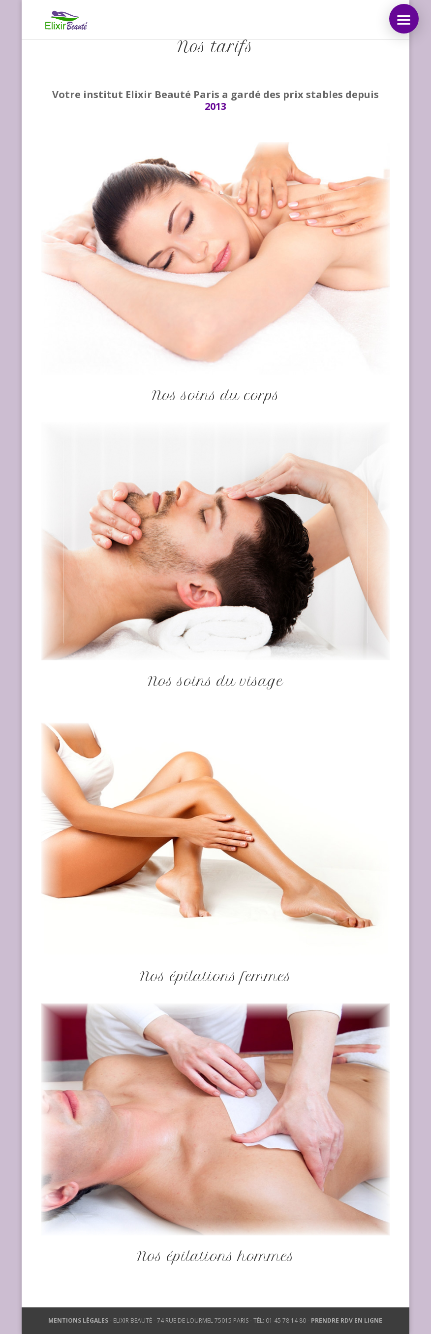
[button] (404, 19)
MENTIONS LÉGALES (78, 1320)
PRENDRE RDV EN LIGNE (346, 1320)
